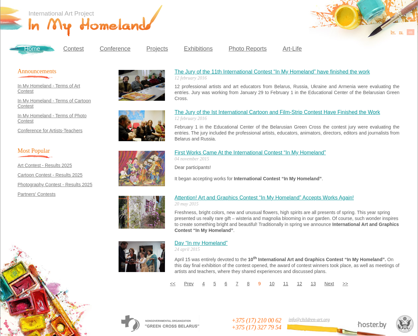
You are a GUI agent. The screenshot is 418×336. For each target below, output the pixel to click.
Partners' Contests (37, 194)
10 (272, 283)
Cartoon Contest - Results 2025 (50, 175)
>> (345, 283)
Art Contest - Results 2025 (45, 165)
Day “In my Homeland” (201, 243)
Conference (115, 48)
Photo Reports (248, 48)
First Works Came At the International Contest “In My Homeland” (250, 152)
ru (401, 32)
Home (32, 48)
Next (329, 283)
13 (313, 283)
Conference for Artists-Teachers (50, 130)
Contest (73, 48)
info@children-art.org (309, 319)
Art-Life (292, 48)
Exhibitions (198, 48)
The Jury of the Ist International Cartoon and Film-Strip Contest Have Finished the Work (277, 112)
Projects (157, 48)
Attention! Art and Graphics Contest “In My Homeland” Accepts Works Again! (264, 197)
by (393, 32)
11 (285, 283)
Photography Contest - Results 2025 (55, 184)
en (410, 32)
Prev (189, 283)
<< (172, 283)
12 (299, 283)
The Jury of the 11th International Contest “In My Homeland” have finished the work (272, 72)
